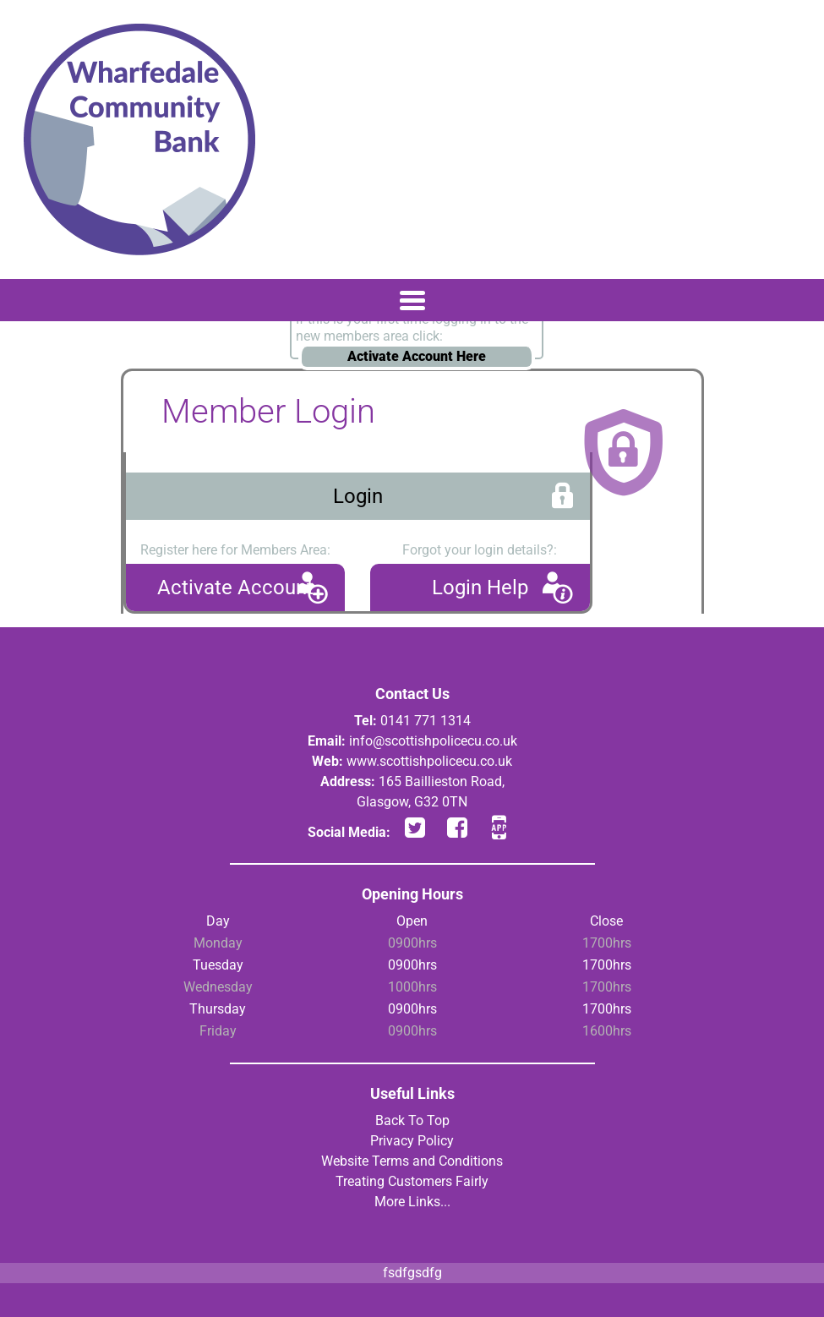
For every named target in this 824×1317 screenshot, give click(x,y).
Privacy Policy (412, 1141)
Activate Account (235, 587)
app (499, 827)
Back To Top (412, 1120)
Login (358, 496)
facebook (457, 827)
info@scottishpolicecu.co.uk (433, 741)
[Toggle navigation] (412, 300)
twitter (415, 827)
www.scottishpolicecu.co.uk (429, 761)
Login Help (480, 587)
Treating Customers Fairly (412, 1181)
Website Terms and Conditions (412, 1161)
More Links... (412, 1202)
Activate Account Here (416, 356)
